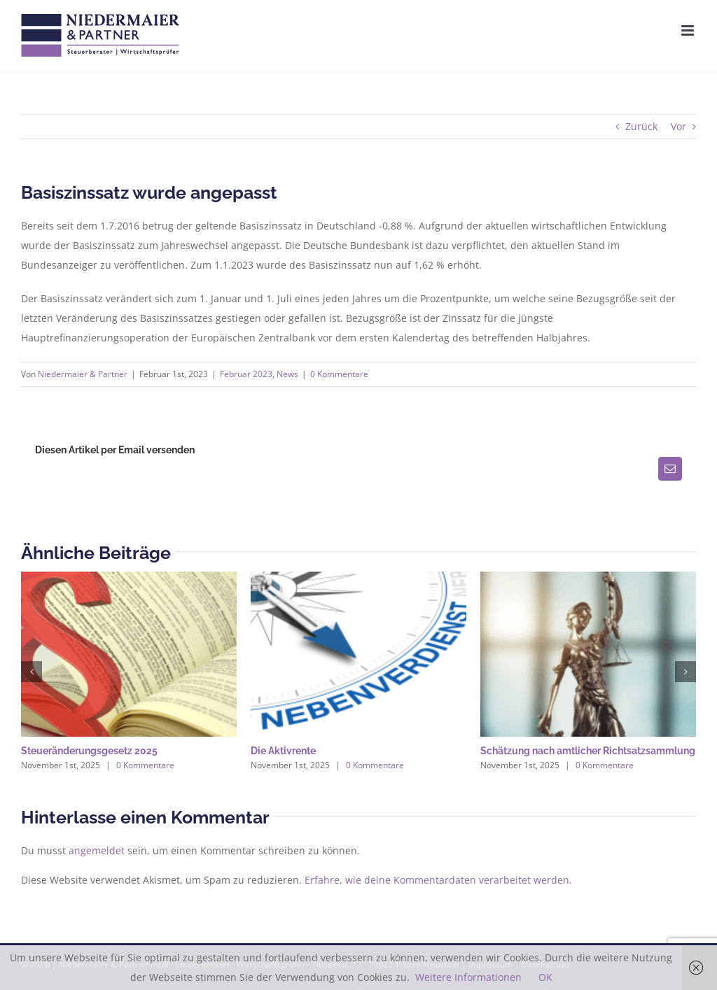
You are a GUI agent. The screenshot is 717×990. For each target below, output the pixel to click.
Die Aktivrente (283, 750)
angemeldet (97, 850)
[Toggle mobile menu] (688, 30)
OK (545, 977)
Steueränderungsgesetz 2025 (89, 750)
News (287, 374)
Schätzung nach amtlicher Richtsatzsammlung (587, 750)
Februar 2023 (246, 374)
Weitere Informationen (468, 977)
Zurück (641, 126)
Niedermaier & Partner (82, 374)
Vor (678, 126)
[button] (31, 671)
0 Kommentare (339, 374)
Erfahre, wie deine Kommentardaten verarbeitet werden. (438, 879)
